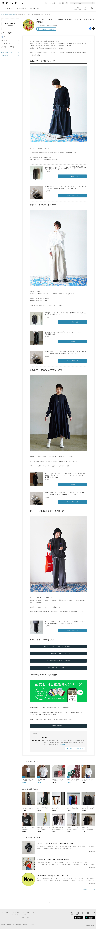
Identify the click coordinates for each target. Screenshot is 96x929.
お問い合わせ (4, 55)
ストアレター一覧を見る (89, 889)
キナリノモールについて (28, 912)
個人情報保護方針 (17, 924)
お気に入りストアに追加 (47, 29)
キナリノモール (4, 14)
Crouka (44, 738)
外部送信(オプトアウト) (28, 924)
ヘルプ (24, 915)
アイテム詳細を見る (72, 176)
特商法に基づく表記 (6, 52)
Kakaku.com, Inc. (91, 925)
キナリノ (3, 915)
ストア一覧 (15, 915)
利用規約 (9, 924)
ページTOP (49, 903)
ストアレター (12, 14)
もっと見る (62, 744)
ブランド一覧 (15, 912)
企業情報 (3, 924)
